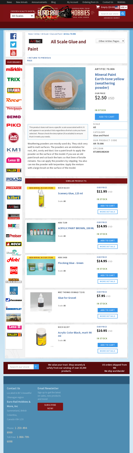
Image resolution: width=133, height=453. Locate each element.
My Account (72, 2)
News (9, 2)
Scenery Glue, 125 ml (70, 193)
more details (107, 211)
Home (30, 34)
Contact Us (108, 2)
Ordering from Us (90, 2)
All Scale (45, 34)
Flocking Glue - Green (70, 263)
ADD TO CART (108, 205)
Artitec (37, 34)
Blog (53, 2)
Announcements (39, 2)
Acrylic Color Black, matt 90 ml (75, 334)
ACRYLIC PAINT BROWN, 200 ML (76, 228)
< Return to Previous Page (39, 59)
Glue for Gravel (67, 297)
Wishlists (121, 2)
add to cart (106, 116)
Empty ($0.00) (108, 7)
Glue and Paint (56, 34)
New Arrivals (21, 2)
